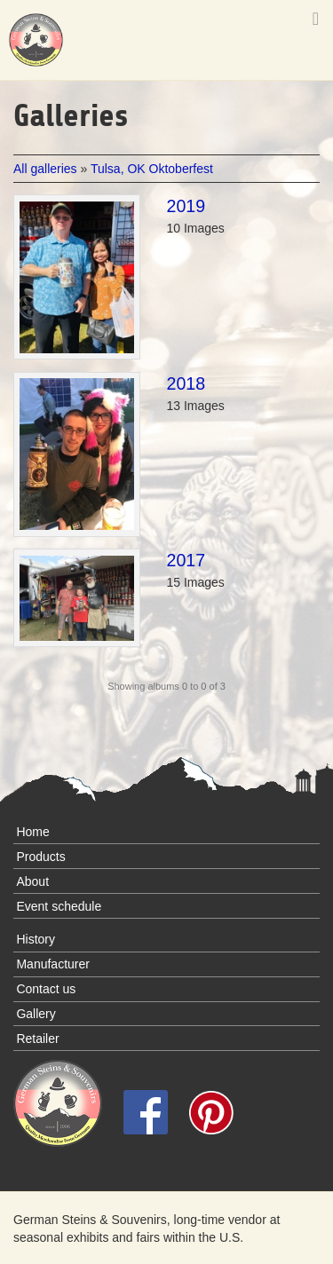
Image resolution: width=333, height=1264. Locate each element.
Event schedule (58, 906)
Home (32, 832)
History (35, 939)
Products (40, 856)
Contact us (45, 989)
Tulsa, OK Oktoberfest (152, 169)
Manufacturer (52, 964)
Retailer (37, 1038)
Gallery (35, 1014)
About (32, 881)
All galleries (46, 169)
